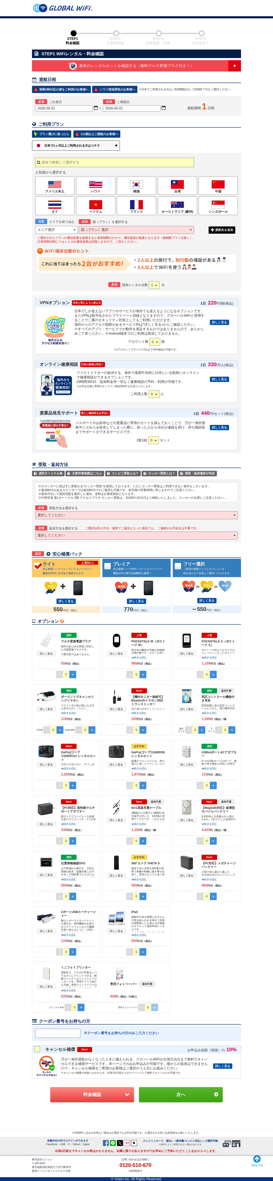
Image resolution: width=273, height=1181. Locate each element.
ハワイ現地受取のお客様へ (117, 89)
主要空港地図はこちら (84, 473)
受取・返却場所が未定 (197, 473)
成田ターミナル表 (48, 473)
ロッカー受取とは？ (159, 473)
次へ (181, 1094)
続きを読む (139, 657)
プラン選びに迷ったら (54, 134)
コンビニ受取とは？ (123, 473)
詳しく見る (219, 322)
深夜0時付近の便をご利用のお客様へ (64, 89)
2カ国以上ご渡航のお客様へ (99, 134)
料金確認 (92, 1094)
